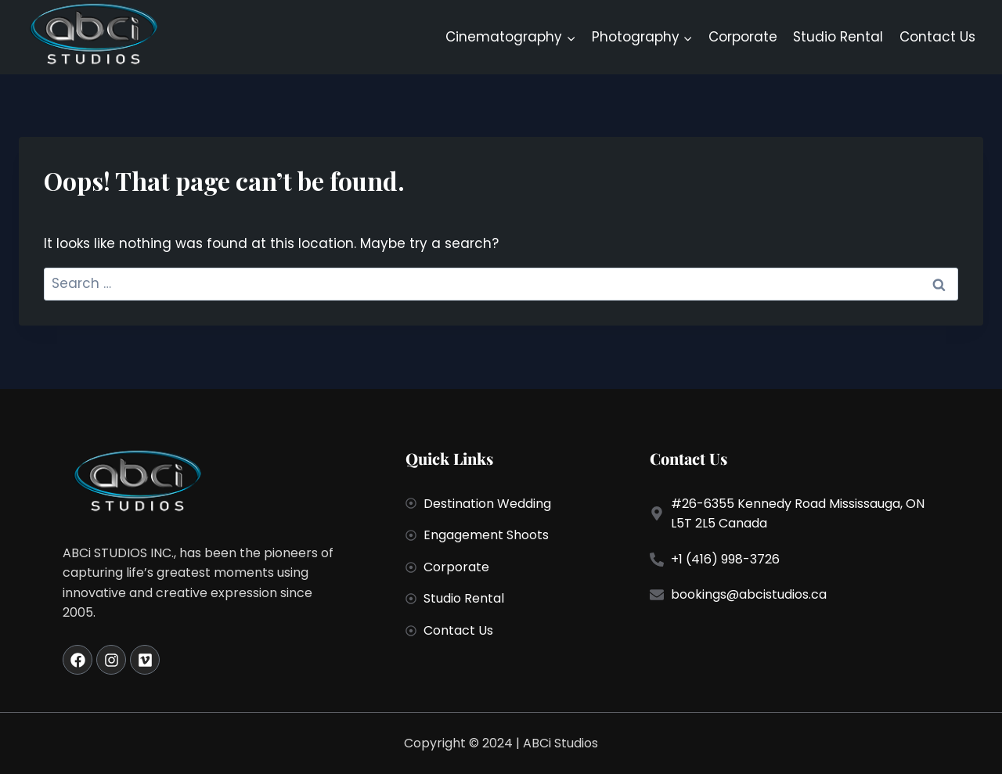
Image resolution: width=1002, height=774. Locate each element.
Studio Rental (838, 36)
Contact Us (937, 36)
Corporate (742, 36)
